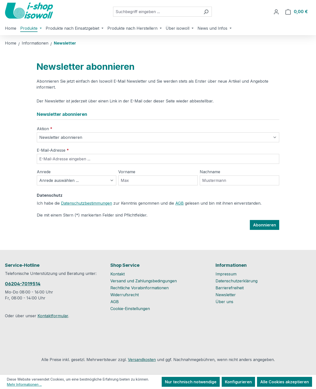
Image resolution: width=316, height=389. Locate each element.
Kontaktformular (53, 315)
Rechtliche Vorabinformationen (139, 287)
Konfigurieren (238, 381)
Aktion (44, 128)
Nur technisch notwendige (191, 381)
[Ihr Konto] (276, 12)
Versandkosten (142, 359)
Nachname (210, 171)
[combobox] (156, 12)
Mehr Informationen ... (24, 384)
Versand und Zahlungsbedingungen (143, 280)
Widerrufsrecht (124, 294)
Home (10, 43)
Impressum (226, 273)
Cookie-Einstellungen (130, 308)
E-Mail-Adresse (53, 150)
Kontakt (117, 273)
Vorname (126, 171)
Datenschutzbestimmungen (86, 203)
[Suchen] (206, 12)
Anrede (44, 171)
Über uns (224, 301)
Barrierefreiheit (230, 287)
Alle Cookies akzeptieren (284, 381)
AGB (179, 203)
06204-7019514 (22, 283)
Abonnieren (264, 224)
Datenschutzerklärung (236, 280)
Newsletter (226, 294)
